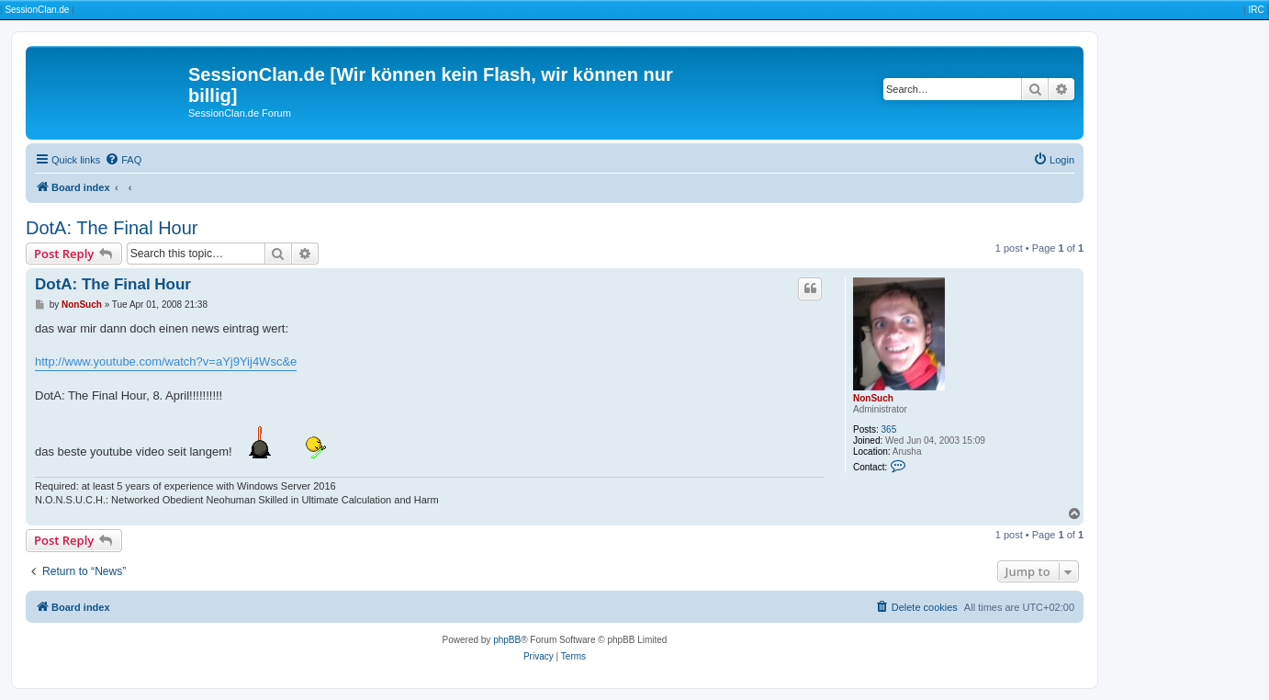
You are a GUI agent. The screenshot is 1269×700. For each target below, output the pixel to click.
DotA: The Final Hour (112, 228)
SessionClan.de (37, 10)
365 (889, 429)
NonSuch (873, 398)
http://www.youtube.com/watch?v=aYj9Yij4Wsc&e (166, 361)
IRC (1255, 10)
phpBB (507, 640)
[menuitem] (123, 160)
